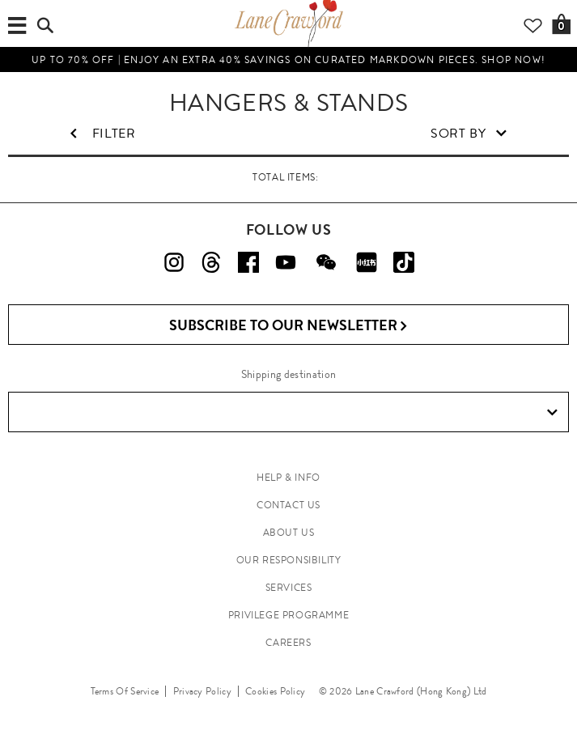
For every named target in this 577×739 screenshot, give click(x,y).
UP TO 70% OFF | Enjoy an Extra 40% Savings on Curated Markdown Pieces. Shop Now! (288, 60)
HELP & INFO (288, 477)
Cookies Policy (275, 691)
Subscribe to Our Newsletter (288, 326)
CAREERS (288, 642)
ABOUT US (289, 532)
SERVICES (288, 587)
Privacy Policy (202, 691)
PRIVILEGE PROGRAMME (288, 615)
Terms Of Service (125, 691)
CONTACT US (288, 505)
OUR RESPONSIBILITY (289, 560)
